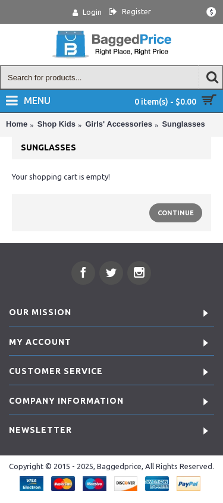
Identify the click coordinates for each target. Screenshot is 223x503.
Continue (176, 212)
